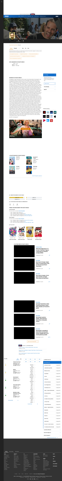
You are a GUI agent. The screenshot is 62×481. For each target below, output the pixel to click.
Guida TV (15, 463)
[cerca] (60, 16)
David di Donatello (46, 464)
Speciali (15, 465)
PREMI (44, 458)
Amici (24, 467)
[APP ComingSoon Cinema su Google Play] (54, 474)
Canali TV (25, 469)
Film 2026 (5, 466)
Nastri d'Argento (45, 465)
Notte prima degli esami (27, 214)
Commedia (31, 374)
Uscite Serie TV (16, 461)
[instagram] (29, 479)
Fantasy (32, 382)
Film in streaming (6, 467)
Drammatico (31, 377)
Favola (32, 384)
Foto (13, 204)
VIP (53, 458)
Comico (32, 373)
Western (32, 402)
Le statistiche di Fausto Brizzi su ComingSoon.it (28, 56)
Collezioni (5, 468)
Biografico (31, 371)
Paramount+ (35, 469)
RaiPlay (34, 467)
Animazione (31, 364)
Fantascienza (31, 381)
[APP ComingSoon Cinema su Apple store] (48, 474)
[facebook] (27, 479)
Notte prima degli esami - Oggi (28, 222)
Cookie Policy (39, 477)
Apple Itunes (35, 465)
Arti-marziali (32, 367)
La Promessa (26, 459)
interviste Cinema (39, 247)
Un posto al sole (26, 463)
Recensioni (6, 461)
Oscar (44, 459)
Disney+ (34, 460)
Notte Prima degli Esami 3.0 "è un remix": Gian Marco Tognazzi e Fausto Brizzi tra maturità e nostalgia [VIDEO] (42, 250)
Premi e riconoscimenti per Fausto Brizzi (15, 58)
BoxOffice (5, 458)
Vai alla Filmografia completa (37, 175)
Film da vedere (6, 464)
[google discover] (32, 479)
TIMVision (34, 464)
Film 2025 (5, 465)
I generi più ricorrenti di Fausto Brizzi (15, 56)
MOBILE (54, 461)
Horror (32, 388)
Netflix (34, 458)
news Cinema (38, 260)
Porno (32, 395)
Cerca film (5, 469)
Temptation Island (26, 462)
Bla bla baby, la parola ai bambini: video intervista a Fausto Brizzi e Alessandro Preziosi (41, 319)
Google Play (35, 466)
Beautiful (25, 458)
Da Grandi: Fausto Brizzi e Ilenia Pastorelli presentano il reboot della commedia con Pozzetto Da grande (42, 306)
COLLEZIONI (55, 463)
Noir (31, 391)
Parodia (32, 392)
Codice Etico (22, 477)
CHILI (34, 463)
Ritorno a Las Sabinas (27, 464)
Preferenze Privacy (33, 477)
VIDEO (54, 456)
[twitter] (38, 479)
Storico (32, 399)
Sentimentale (31, 398)
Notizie (17, 204)
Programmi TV (26, 468)
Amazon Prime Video (36, 459)
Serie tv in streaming (17, 464)
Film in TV (5, 459)
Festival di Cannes (46, 462)
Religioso (32, 396)
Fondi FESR (43, 477)
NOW (34, 461)
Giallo (31, 385)
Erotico (32, 378)
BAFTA (44, 466)
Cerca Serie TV (16, 458)
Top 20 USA (16, 460)
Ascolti (25, 470)
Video (10, 204)
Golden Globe (45, 460)
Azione (32, 370)
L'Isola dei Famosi (26, 465)
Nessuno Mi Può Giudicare (29, 220)
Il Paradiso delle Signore (27, 466)
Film (23, 41)
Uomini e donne (26, 460)
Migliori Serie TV (16, 459)
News (5, 462)
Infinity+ (34, 462)
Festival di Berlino (46, 463)
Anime (32, 366)
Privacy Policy (27, 477)
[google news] (30, 479)
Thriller (32, 400)
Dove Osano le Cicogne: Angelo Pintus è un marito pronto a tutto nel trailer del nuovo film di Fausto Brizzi (42, 264)
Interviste (5, 463)
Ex (22, 212)
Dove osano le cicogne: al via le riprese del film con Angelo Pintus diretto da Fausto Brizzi (42, 277)
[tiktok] (36, 479)
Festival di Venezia (46, 461)
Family (32, 380)
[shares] (49, 255)
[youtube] (34, 479)
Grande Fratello (26, 461)
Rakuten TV (35, 468)
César (44, 467)
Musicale (31, 389)
